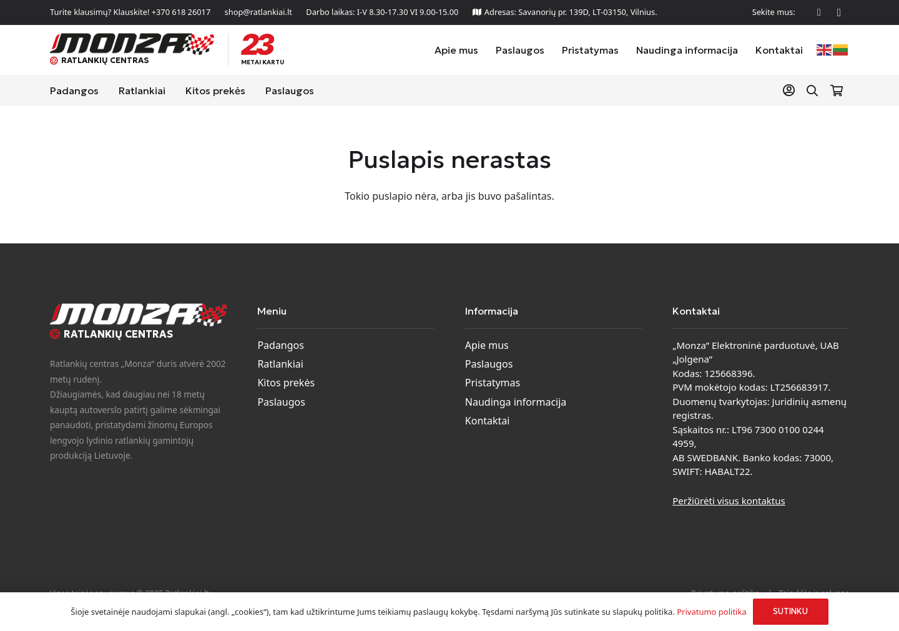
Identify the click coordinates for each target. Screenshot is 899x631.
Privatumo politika (711, 611)
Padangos (280, 345)
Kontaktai (487, 421)
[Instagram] (839, 12)
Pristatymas (492, 382)
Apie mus (487, 345)
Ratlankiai (280, 364)
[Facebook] (819, 12)
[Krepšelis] (836, 90)
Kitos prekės (286, 382)
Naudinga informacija (516, 402)
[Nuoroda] (791, 90)
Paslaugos (281, 402)
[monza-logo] (132, 44)
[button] (812, 91)
